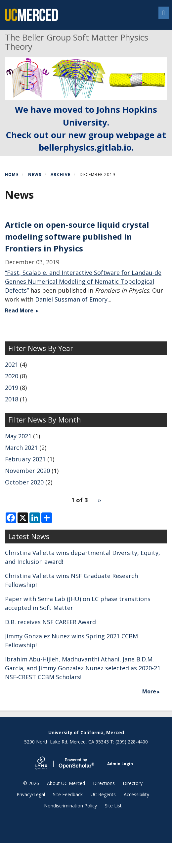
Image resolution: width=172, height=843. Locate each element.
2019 (11, 388)
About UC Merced (66, 783)
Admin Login (120, 764)
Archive (60, 174)
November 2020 (27, 471)
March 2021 (21, 447)
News (35, 174)
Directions (104, 783)
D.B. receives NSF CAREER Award (50, 622)
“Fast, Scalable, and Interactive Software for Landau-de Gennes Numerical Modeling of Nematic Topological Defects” (83, 281)
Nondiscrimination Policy (70, 805)
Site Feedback (68, 794)
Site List (113, 805)
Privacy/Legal (31, 794)
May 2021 (18, 436)
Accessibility (136, 794)
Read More (22, 310)
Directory (133, 783)
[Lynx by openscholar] (47, 763)
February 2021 (25, 459)
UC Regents (103, 794)
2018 (11, 399)
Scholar (76, 763)
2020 (11, 376)
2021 (11, 364)
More (149, 691)
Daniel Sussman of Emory (71, 299)
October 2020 (24, 482)
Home (12, 174)
